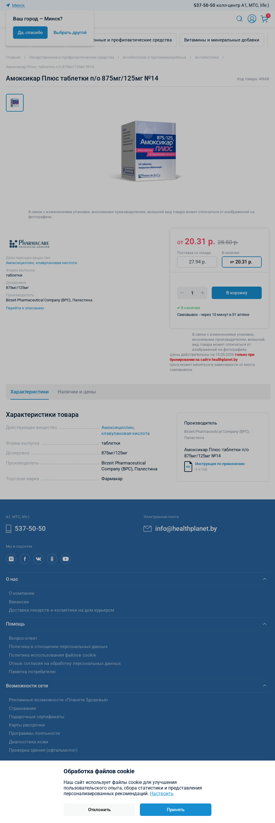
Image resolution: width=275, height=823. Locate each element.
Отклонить (99, 809)
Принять (176, 809)
